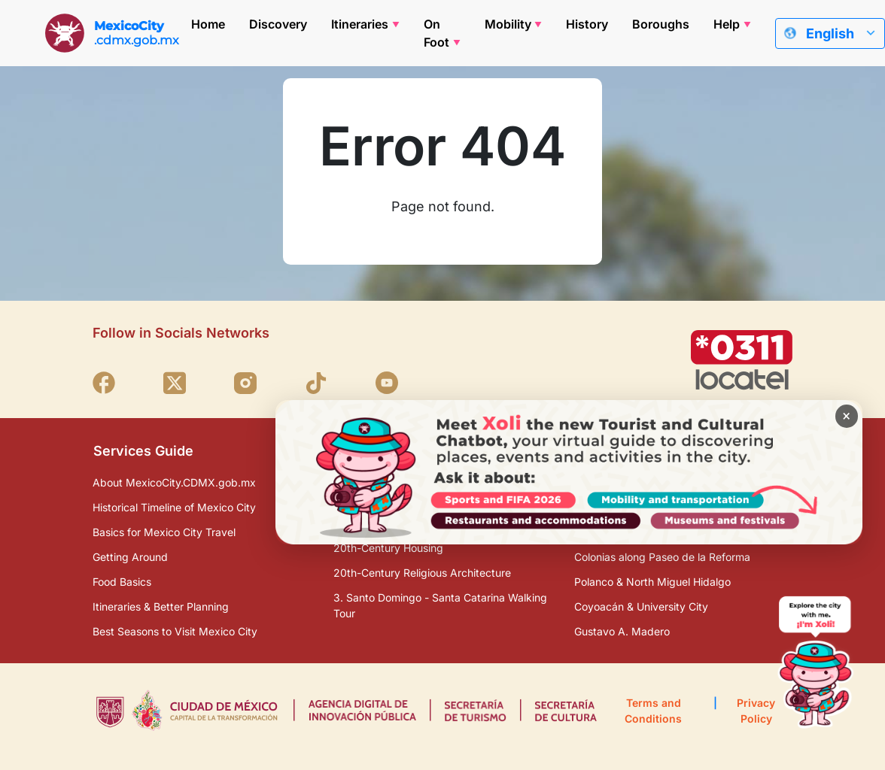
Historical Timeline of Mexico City (174, 507)
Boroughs (660, 24)
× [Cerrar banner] (842, 421)
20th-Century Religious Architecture (422, 572)
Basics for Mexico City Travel (164, 532)
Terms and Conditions (653, 710)
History (587, 24)
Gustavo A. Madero (622, 631)
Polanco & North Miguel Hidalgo (652, 581)
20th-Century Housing (388, 547)
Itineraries (359, 24)
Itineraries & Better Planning (161, 606)
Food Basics (122, 581)
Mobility (508, 24)
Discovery (278, 24)
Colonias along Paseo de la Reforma (662, 556)
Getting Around (130, 556)
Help (726, 24)
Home (208, 24)
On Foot (436, 33)
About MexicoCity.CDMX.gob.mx (174, 482)
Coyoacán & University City (641, 606)
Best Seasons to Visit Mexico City (175, 631)
